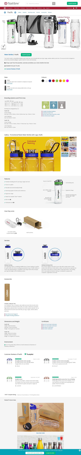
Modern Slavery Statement (54, 440)
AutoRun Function (22, 440)
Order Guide (36, 437)
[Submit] (27, 3)
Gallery (19, 12)
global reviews (34, 394)
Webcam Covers (7, 441)
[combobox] (39, 3)
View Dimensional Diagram (48, 115)
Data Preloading (22, 437)
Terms (50, 437)
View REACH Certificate (48, 327)
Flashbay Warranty (37, 441)
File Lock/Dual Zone (22, 441)
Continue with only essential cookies (35, 453)
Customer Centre (37, 438)
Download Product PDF (47, 112)
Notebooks (39, 8)
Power (5, 440)
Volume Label (21, 442)
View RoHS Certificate (47, 328)
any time (60, 450)
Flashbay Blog (66, 437)
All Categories (8, 8)
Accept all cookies (50, 453)
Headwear (6, 444)
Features (24, 12)
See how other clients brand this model (51, 114)
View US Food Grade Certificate (49, 325)
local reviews (25, 394)
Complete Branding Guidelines (49, 111)
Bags (44, 8)
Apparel (47, 8)
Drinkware (22, 8)
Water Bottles (8, 54)
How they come (31, 12)
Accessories (44, 12)
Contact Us (69, 8)
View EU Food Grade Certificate (49, 324)
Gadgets (5, 447)
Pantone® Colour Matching (24, 438)
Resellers (35, 442)
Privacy (50, 441)
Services (38, 12)
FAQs (35, 440)
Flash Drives (16, 8)
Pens (35, 8)
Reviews (50, 12)
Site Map (35, 444)
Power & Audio (29, 8)
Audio (5, 445)
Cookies (50, 438)
